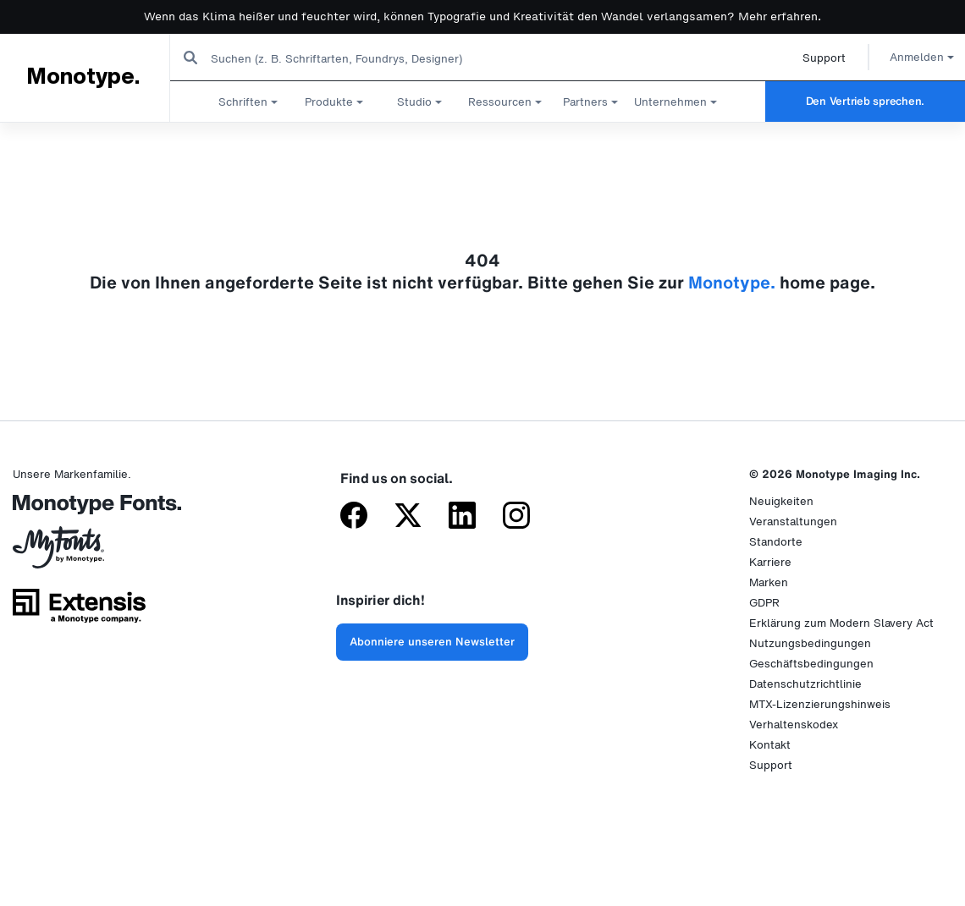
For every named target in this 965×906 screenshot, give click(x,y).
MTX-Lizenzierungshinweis (820, 704)
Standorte (775, 542)
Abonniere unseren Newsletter (432, 642)
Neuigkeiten (781, 501)
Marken (768, 582)
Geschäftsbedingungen (811, 664)
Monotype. (82, 77)
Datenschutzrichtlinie (805, 684)
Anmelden (902, 57)
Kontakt (770, 745)
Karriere (770, 562)
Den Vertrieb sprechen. (865, 101)
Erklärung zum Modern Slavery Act (841, 623)
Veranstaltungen (793, 521)
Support (804, 58)
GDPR (764, 603)
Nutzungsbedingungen (810, 643)
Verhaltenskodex (793, 725)
